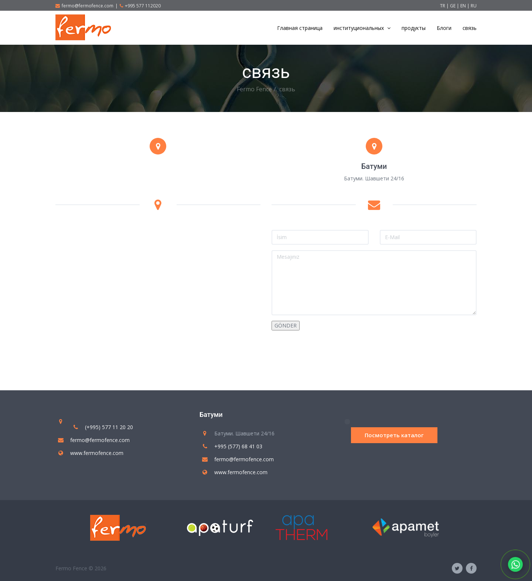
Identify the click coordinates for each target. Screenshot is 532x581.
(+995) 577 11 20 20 (109, 427)
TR (442, 6)
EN (463, 6)
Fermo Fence (254, 89)
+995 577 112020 (140, 6)
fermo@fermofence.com (84, 6)
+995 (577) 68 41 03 (238, 446)
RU (474, 6)
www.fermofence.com (96, 452)
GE (453, 6)
